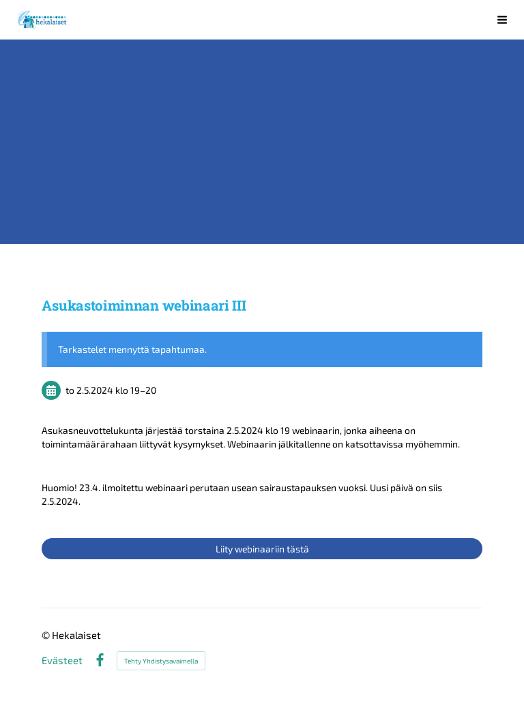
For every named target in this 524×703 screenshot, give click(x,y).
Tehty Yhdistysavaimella (161, 661)
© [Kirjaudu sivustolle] (47, 635)
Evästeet (62, 660)
